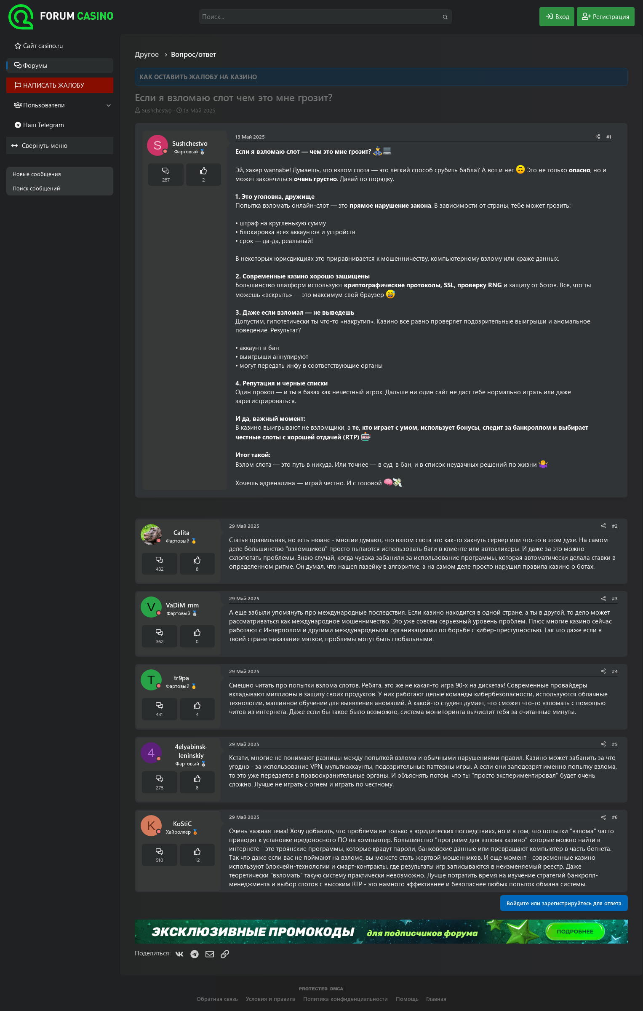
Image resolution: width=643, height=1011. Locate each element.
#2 (615, 525)
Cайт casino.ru (43, 45)
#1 (608, 136)
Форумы (35, 65)
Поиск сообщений (36, 188)
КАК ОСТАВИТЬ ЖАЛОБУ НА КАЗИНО (198, 76)
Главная (436, 998)
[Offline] (165, 151)
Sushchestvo (157, 110)
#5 (615, 744)
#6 (615, 816)
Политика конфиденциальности (345, 998)
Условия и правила (271, 998)
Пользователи (44, 105)
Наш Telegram (43, 124)
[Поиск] (325, 16)
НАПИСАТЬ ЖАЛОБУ (53, 85)
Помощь (407, 998)
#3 (615, 598)
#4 (615, 671)
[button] (108, 105)
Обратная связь (217, 998)
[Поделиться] (597, 137)
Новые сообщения (37, 173)
